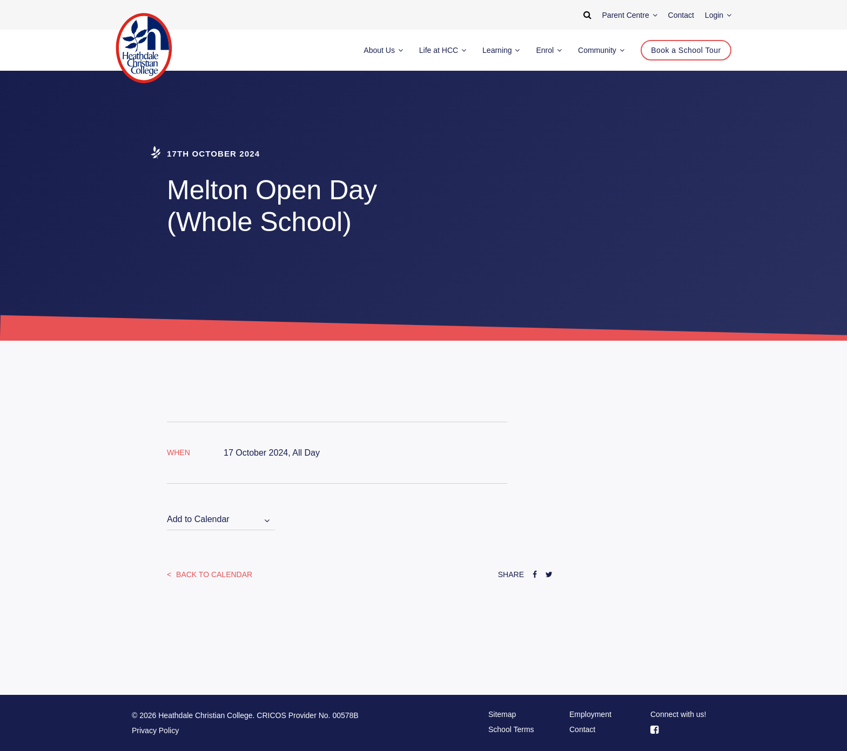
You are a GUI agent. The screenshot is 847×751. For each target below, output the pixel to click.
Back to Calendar (213, 574)
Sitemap (502, 714)
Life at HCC (442, 50)
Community (601, 50)
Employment (590, 714)
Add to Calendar (198, 519)
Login (718, 15)
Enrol (549, 50)
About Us (383, 50)
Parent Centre (629, 15)
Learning (501, 50)
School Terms (511, 729)
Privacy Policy (155, 730)
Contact (582, 729)
